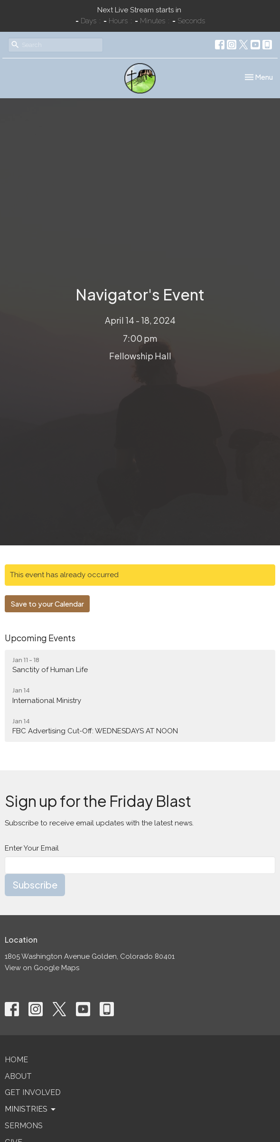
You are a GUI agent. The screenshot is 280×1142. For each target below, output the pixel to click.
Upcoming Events (40, 637)
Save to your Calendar (47, 603)
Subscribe (34, 884)
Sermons (24, 1125)
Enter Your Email (32, 848)
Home (16, 1059)
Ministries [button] (31, 1109)
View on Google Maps (42, 968)
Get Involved (33, 1092)
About (18, 1076)
